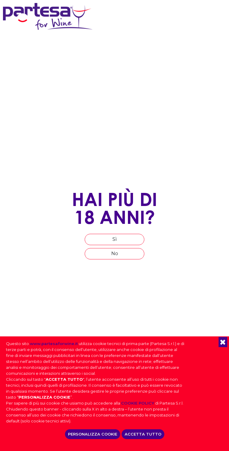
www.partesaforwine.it (54, 343)
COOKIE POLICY (137, 403)
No (114, 253)
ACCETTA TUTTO (143, 434)
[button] (223, 342)
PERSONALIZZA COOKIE (92, 434)
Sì (114, 239)
